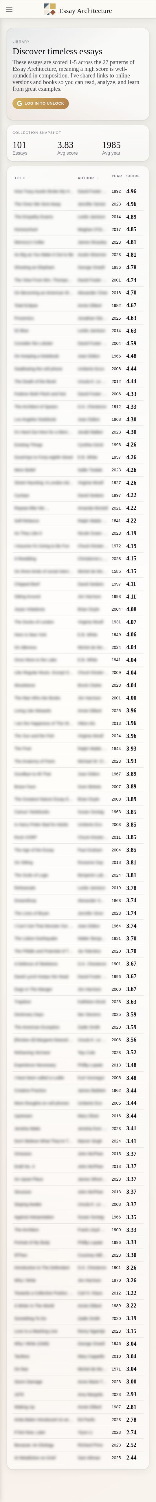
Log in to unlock (40, 103)
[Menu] (9, 9)
